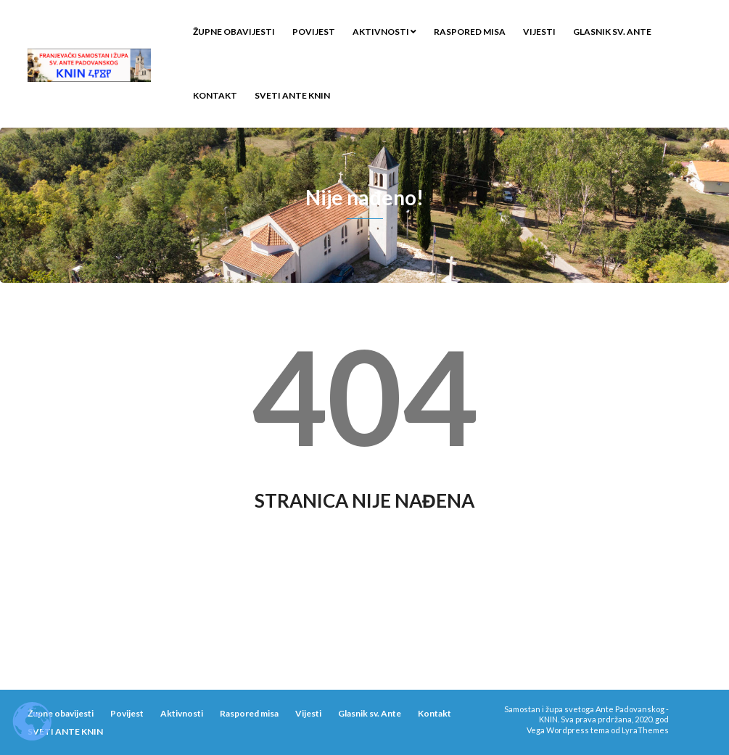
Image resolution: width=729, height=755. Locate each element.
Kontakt (215, 95)
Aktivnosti (384, 31)
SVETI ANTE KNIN (292, 95)
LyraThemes (645, 730)
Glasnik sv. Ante (612, 31)
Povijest (313, 31)
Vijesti (539, 31)
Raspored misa (470, 31)
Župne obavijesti (234, 31)
